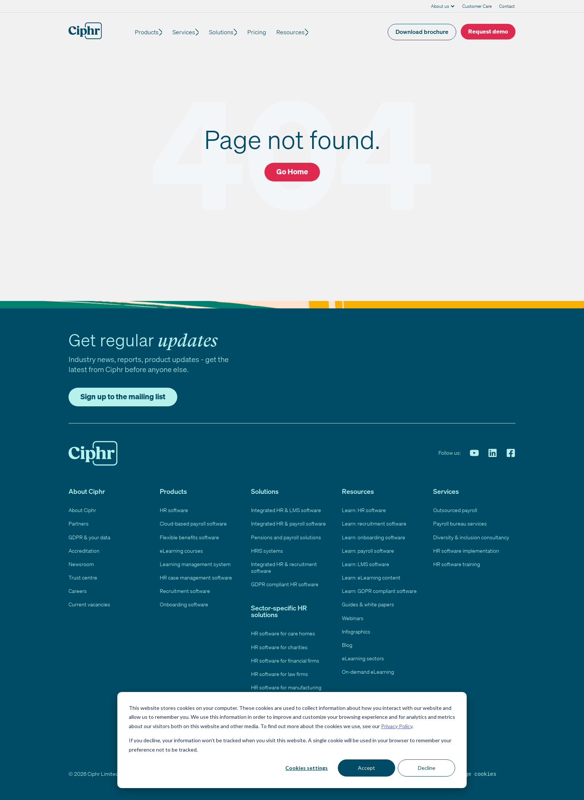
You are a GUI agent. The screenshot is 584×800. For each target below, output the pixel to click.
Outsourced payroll (455, 510)
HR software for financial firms (285, 660)
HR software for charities (279, 647)
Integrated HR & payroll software (288, 523)
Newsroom (81, 564)
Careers (78, 590)
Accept (366, 768)
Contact (507, 6)
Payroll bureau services (460, 523)
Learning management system (195, 564)
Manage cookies (474, 774)
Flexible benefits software (189, 537)
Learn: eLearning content (371, 577)
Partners (79, 523)
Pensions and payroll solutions (286, 537)
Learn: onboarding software (373, 537)
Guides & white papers (368, 604)
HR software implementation (466, 550)
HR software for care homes (283, 633)
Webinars (353, 618)
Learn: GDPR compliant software (379, 590)
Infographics (356, 631)
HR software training (456, 564)
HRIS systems (267, 550)
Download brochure (422, 32)
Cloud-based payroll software (193, 523)
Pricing (263, 32)
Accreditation (84, 550)
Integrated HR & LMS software (286, 510)
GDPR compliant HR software (284, 584)
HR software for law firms (279, 673)
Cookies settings (306, 768)
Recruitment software (185, 590)
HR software (174, 510)
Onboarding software (184, 604)
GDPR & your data (89, 537)
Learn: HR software (364, 510)
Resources (297, 32)
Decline (426, 768)
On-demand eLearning (368, 671)
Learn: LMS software (365, 564)
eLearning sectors (363, 658)
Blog (347, 644)
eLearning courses (181, 550)
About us (440, 6)
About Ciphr (82, 510)
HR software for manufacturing (286, 687)
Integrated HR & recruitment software (284, 567)
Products (147, 32)
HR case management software (196, 577)
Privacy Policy (396, 726)
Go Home (292, 171)
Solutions (225, 32)
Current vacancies (89, 604)
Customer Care (477, 6)
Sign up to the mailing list (122, 396)
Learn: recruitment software (374, 523)
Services (186, 32)
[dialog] (292, 740)
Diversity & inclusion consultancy (471, 537)
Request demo (488, 31)
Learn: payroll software (368, 550)
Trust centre (83, 577)
